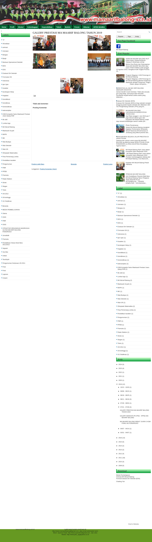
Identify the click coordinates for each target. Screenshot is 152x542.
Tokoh (58, 27)
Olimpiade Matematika (10, 153)
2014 (120, 446)
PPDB (5, 171)
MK (4, 138)
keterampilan (7, 110)
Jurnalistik (6, 235)
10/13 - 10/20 (125, 387)
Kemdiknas (6, 103)
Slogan (5, 186)
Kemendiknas (7, 107)
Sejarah (5, 248)
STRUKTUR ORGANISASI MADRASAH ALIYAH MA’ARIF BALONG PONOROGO (16, 230)
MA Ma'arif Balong (9, 127)
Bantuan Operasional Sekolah (13, 62)
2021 (120, 376)
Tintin (4, 190)
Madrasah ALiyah (8, 131)
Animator (6, 51)
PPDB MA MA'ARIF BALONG (135, 174)
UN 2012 (5, 194)
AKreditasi (6, 44)
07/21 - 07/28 (125, 407)
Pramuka (6, 175)
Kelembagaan (32, 27)
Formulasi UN (7, 77)
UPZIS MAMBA (99, 27)
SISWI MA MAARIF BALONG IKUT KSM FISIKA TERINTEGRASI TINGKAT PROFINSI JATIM (137, 60)
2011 (120, 458)
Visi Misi (5, 252)
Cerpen (5, 278)
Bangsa (5, 55)
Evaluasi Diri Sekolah (10, 73)
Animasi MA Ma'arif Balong (125, 477)
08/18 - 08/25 (125, 395)
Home (4, 27)
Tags (129, 36)
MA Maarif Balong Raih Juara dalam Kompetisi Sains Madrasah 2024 (138, 150)
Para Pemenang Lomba (10, 156)
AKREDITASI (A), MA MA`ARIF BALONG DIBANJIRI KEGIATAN (130, 89)
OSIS (4, 217)
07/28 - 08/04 (125, 403)
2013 (120, 450)
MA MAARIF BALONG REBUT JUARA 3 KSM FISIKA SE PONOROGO (135, 422)
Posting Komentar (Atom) (48, 169)
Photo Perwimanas (132, 125)
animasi (5, 47)
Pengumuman (7, 164)
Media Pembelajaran (123, 475)
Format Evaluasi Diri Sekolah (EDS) (128, 478)
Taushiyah (6, 259)
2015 (120, 442)
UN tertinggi (7, 197)
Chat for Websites (133, 524)
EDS (4, 69)
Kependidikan (47, 27)
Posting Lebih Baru (38, 164)
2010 (120, 462)
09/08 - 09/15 (125, 391)
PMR (4, 168)
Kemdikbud (6, 99)
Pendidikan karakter (9, 160)
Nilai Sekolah (7, 145)
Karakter (5, 88)
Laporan (5, 274)
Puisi (4, 267)
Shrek (4, 182)
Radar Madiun (7, 179)
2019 (120, 384)
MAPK (5, 134)
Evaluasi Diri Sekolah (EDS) (125, 101)
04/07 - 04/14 (125, 428)
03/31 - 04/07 (125, 432)
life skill (5, 119)
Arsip (137, 36)
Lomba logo (6, 123)
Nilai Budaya (7, 142)
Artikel (5, 256)
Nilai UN (5, 149)
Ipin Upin (5, 84)
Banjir (4, 58)
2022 (120, 372)
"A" (4, 40)
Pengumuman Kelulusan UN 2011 (14, 263)
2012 (120, 454)
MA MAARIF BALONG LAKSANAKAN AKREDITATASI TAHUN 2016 (136, 112)
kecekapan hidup (8, 92)
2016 (120, 438)
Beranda (5, 206)
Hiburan (86, 27)
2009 (120, 465)
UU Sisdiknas (7, 201)
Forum (76, 27)
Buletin (67, 27)
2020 (120, 380)
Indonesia (6, 81)
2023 (120, 368)
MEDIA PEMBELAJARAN (11, 210)
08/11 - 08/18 (125, 399)
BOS (4, 66)
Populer (120, 36)
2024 (120, 364)
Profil (12, 27)
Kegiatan (5, 95)
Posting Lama (107, 164)
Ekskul (20, 27)
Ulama (5, 213)
